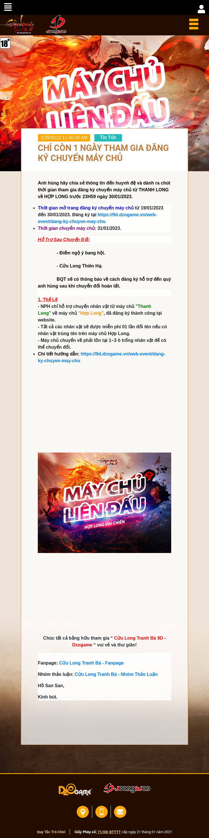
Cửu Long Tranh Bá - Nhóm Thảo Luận (116, 674)
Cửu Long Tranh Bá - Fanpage (91, 663)
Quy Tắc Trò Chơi (51, 832)
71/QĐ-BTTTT (109, 832)
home (18, 24)
